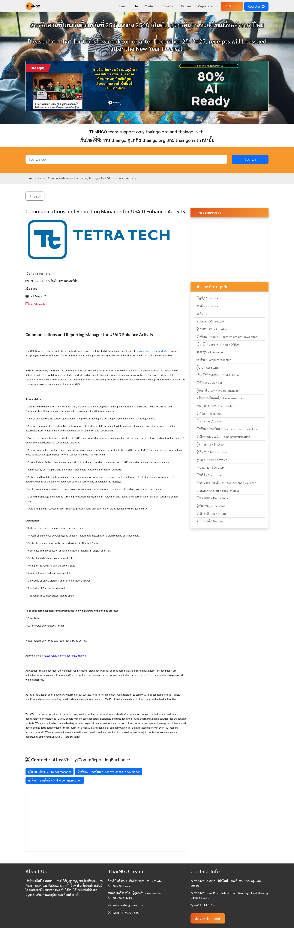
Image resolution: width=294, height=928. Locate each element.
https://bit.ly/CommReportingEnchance (90, 759)
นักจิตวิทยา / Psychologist (213, 498)
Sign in (231, 6)
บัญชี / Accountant (208, 298)
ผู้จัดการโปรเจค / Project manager (49, 772)
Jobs (135, 6)
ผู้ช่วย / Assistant (207, 367)
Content (150, 6)
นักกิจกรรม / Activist (209, 383)
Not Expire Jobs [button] (208, 212)
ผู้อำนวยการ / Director (210, 444)
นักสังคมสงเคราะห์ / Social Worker (217, 490)
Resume (186, 6)
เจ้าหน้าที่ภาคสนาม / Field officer (217, 375)
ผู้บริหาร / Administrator (211, 452)
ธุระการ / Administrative (211, 460)
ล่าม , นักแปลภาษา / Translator (216, 406)
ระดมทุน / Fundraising (210, 352)
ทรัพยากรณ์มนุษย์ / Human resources (220, 398)
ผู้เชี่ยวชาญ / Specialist (210, 506)
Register (256, 6)
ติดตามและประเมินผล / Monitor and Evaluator (226, 483)
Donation (168, 6)
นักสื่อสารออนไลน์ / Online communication (54, 780)
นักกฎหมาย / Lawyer (209, 421)
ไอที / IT (201, 314)
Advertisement (207, 918)
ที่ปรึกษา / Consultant (210, 321)
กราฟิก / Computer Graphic (213, 360)
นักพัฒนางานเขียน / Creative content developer (108, 772)
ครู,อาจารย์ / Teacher (209, 521)
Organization (206, 6)
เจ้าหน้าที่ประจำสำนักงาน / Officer (218, 344)
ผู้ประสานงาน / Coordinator (213, 329)
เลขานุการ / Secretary (210, 467)
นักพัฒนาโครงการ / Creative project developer (226, 337)
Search (250, 159)
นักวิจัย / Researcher (209, 414)
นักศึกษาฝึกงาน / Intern (211, 513)
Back (35, 196)
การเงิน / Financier (208, 306)
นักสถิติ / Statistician (209, 475)
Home (121, 6)
